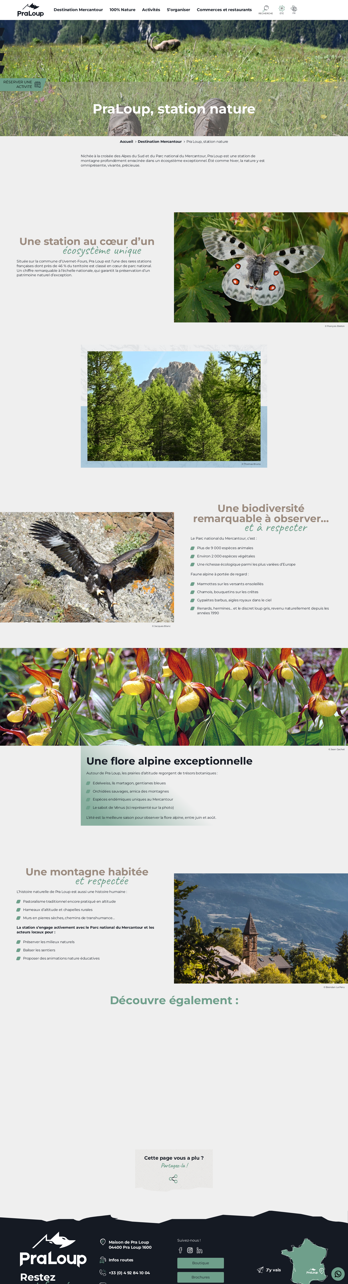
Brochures (201, 1277)
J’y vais (273, 1270)
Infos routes (121, 1260)
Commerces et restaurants (224, 9)
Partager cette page (174, 1179)
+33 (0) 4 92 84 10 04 (129, 1272)
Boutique (200, 1263)
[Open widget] (338, 1274)
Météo (25, 32)
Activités (151, 9)
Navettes (23, 69)
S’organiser (178, 9)
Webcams (22, 44)
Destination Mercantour (78, 9)
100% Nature (122, 9)
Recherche (266, 13)
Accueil (126, 141)
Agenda (24, 57)
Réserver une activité (17, 84)
